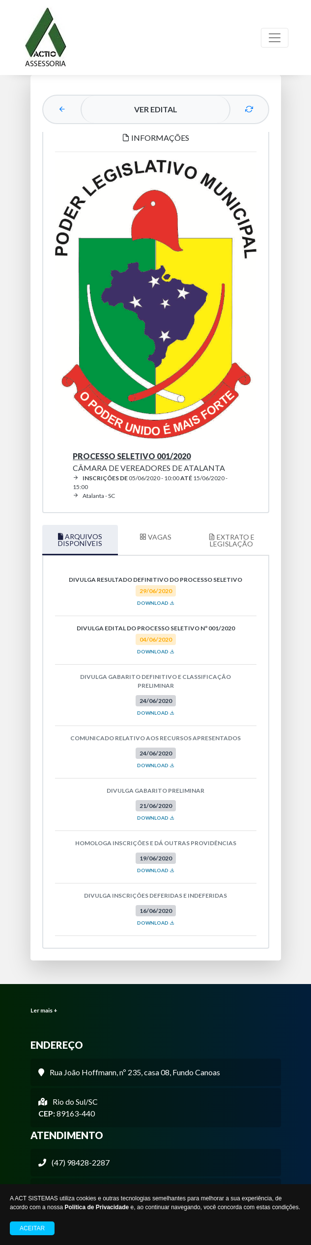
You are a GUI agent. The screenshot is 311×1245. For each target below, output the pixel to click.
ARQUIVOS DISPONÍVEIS (80, 539)
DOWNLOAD (155, 603)
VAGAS (155, 537)
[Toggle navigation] (274, 38)
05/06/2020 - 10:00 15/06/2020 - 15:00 (150, 482)
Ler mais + (43, 1010)
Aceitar (32, 1228)
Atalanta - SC (94, 495)
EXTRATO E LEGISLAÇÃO (231, 540)
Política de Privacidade (96, 1207)
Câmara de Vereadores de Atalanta (149, 461)
